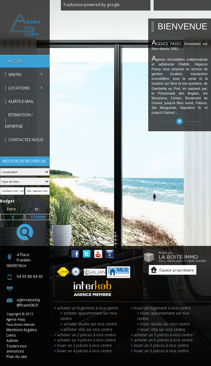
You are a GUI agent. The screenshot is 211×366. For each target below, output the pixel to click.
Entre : (12, 209)
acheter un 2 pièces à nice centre (85, 335)
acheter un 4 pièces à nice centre (85, 340)
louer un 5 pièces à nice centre (160, 351)
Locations (19, 88)
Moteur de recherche (24, 161)
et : (37, 209)
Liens (11, 335)
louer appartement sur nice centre (163, 315)
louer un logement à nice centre (161, 308)
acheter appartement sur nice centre (88, 315)
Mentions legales (21, 329)
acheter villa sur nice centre (86, 329)
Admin (12, 340)
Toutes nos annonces (16, 348)
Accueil (16, 61)
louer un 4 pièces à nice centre (83, 351)
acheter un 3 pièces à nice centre (162, 335)
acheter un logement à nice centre (86, 308)
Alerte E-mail (21, 101)
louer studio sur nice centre (163, 324)
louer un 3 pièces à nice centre (160, 345)
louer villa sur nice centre (161, 329)
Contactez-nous (25, 139)
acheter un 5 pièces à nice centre (162, 340)
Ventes (14, 74)
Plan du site (16, 356)
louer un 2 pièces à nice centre (83, 345)
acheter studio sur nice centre (88, 324)
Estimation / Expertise (19, 120)
